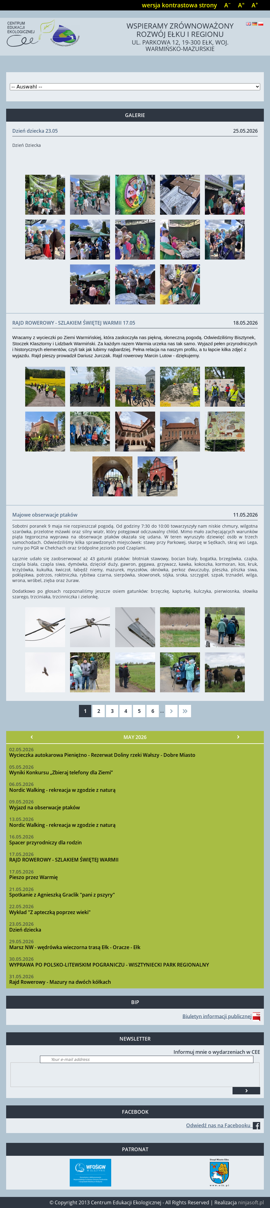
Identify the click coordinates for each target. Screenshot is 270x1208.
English (248, 23)
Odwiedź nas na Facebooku (223, 1125)
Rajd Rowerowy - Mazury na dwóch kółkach (60, 982)
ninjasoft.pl (251, 1202)
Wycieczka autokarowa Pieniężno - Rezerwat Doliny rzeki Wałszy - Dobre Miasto (102, 755)
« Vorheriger (32, 737)
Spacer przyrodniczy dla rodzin (45, 842)
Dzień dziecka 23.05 (35, 130)
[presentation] (57, 1075)
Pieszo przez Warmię (33, 877)
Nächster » (238, 737)
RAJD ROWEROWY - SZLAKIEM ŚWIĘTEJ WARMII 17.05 (73, 322)
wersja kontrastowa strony (179, 5)
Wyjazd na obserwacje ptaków (44, 807)
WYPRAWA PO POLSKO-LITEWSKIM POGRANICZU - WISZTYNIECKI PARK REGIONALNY (109, 964)
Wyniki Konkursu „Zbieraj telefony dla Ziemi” (61, 772)
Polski (260, 23)
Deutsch (254, 23)
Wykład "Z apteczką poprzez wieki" (50, 912)
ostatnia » (185, 711)
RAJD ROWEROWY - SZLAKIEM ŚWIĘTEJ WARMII (64, 859)
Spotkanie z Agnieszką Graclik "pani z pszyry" (62, 894)
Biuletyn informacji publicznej (217, 1016)
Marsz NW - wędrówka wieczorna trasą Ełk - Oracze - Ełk (74, 947)
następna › (171, 711)
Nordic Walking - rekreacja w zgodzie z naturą (62, 790)
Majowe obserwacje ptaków (44, 514)
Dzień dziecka (25, 929)
